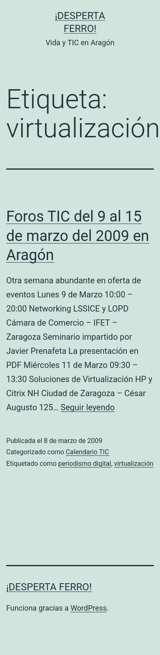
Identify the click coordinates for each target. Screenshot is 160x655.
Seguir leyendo (87, 407)
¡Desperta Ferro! (49, 587)
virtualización (133, 464)
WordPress (88, 608)
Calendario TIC (87, 452)
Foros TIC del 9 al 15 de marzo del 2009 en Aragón (77, 236)
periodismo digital (84, 464)
